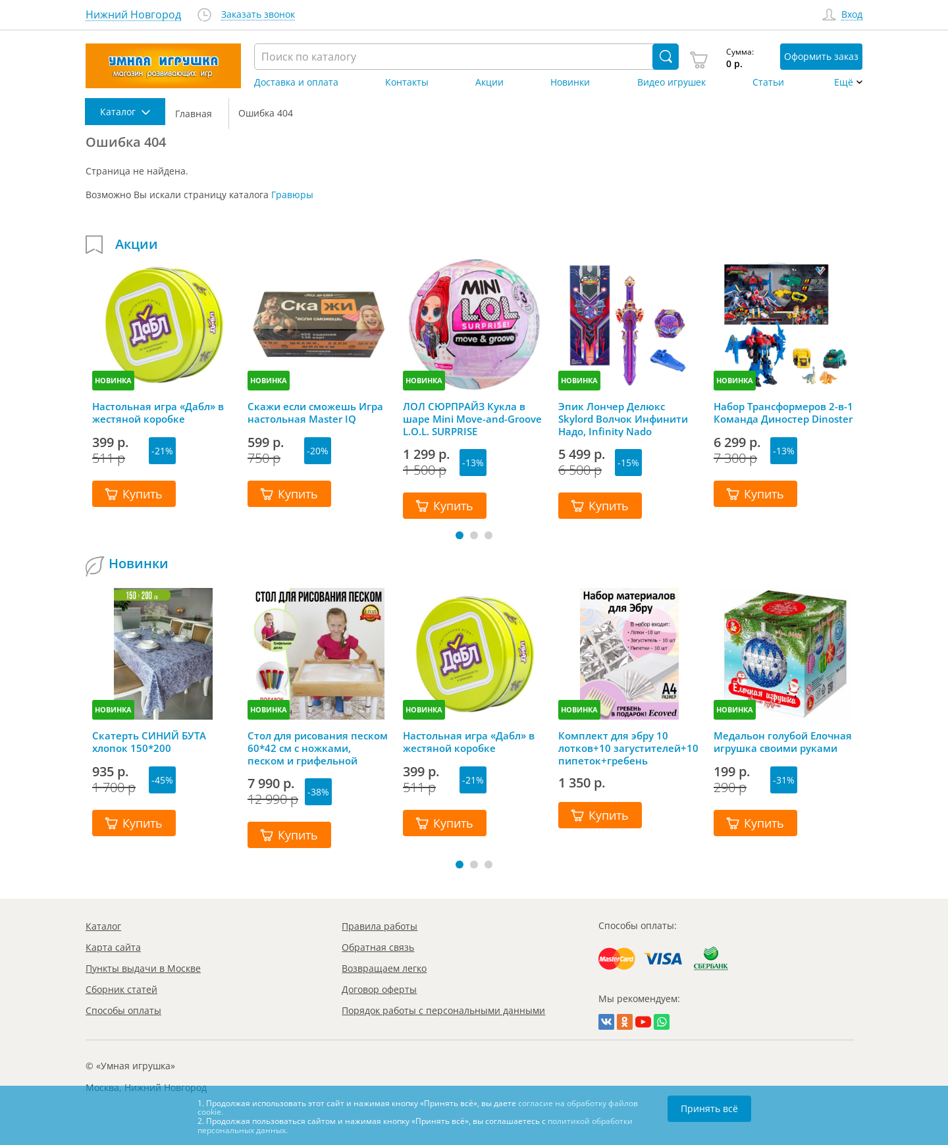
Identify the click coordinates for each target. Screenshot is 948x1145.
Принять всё (709, 1108)
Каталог (103, 926)
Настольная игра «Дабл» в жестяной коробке (158, 412)
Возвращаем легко (384, 968)
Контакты (407, 82)
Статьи (768, 82)
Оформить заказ (821, 56)
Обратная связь (378, 947)
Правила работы (379, 926)
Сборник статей (121, 989)
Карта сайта (113, 947)
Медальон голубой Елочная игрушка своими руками (783, 742)
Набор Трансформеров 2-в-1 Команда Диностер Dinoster (783, 412)
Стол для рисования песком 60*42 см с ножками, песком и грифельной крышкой (318, 748)
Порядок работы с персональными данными (443, 1010)
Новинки (570, 82)
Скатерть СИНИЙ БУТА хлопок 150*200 (149, 742)
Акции (489, 82)
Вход (851, 14)
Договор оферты (379, 989)
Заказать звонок (258, 14)
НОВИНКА (113, 380)
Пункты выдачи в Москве (143, 968)
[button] (459, 535)
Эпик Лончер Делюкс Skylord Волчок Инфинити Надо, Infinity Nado (623, 418)
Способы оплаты (123, 1010)
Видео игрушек (671, 82)
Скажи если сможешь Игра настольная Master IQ (315, 412)
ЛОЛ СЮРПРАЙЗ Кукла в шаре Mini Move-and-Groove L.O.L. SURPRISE (472, 418)
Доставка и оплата (296, 82)
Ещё (843, 82)
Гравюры (292, 194)
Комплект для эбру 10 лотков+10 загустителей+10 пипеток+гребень (628, 748)
